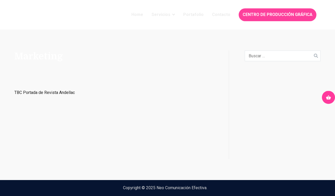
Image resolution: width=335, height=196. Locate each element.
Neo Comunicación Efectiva (181, 187)
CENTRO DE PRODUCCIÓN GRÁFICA (277, 14)
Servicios (161, 14)
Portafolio (193, 14)
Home (137, 14)
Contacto (221, 14)
